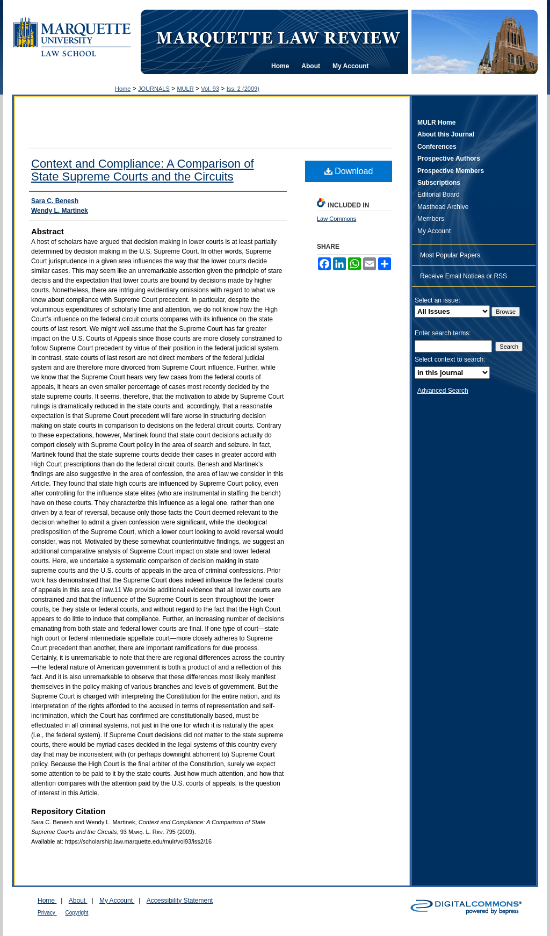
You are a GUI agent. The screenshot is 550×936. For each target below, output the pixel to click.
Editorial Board (438, 194)
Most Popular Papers (450, 255)
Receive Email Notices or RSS (463, 276)
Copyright (77, 913)
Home (123, 88)
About (78, 900)
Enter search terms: (443, 333)
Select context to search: (450, 359)
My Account (434, 231)
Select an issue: (437, 300)
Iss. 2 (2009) (243, 88)
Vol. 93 (210, 88)
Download (348, 171)
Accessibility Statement (180, 900)
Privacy (47, 913)
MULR (185, 88)
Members (430, 218)
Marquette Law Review (278, 37)
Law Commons (336, 218)
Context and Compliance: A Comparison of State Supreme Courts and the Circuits (142, 170)
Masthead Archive (442, 207)
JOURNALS (154, 88)
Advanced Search (442, 390)
